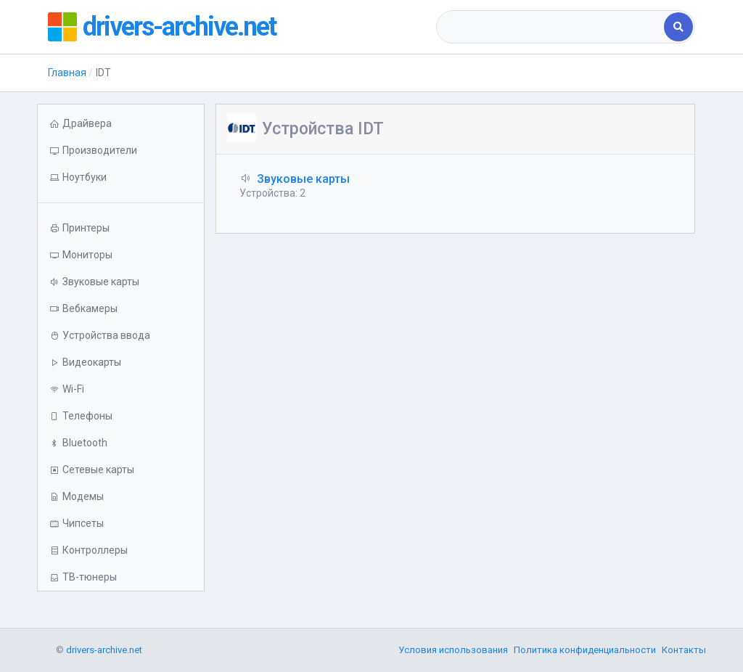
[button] (120, 177)
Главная (67, 72)
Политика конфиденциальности (585, 649)
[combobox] (551, 26)
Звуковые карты (303, 179)
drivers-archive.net (179, 27)
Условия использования (453, 649)
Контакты (684, 649)
